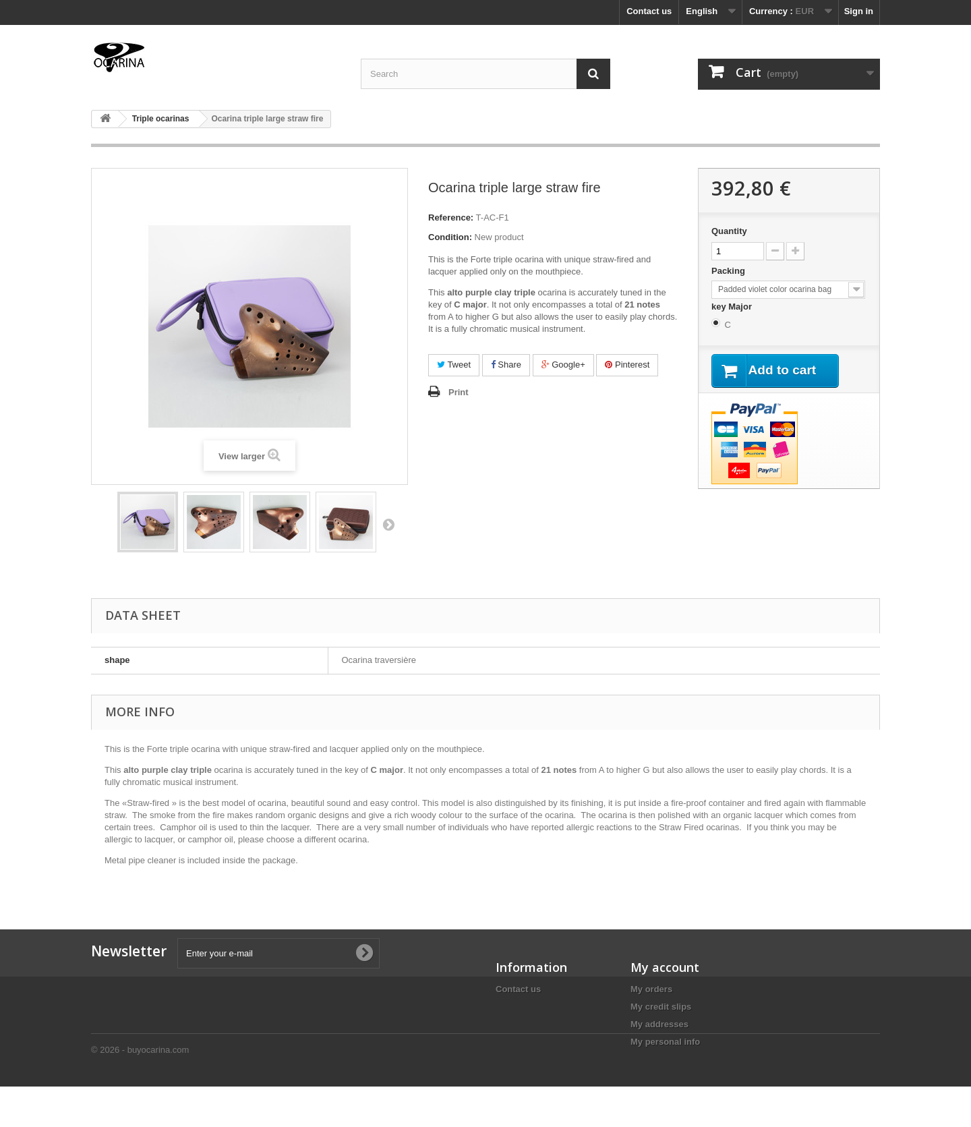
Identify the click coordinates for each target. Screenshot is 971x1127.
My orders (651, 989)
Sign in (858, 11)
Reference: (450, 217)
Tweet (454, 364)
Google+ (563, 364)
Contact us (649, 11)
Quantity (729, 231)
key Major (733, 306)
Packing (729, 271)
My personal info (665, 1042)
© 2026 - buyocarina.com (140, 1090)
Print (458, 392)
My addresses (659, 1024)
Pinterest (627, 364)
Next (388, 524)
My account (664, 967)
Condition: (450, 237)
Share (506, 364)
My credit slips (660, 1007)
